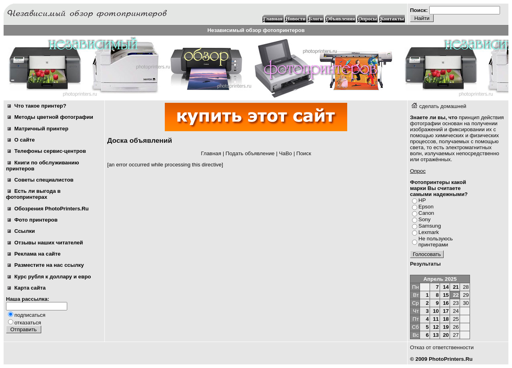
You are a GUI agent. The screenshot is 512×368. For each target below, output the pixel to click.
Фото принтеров (33, 220)
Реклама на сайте (34, 254)
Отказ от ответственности (442, 347)
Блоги (315, 19)
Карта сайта (27, 288)
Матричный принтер (38, 129)
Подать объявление (250, 153)
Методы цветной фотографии (50, 117)
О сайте (21, 140)
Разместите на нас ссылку (46, 265)
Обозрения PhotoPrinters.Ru (48, 209)
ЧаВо (285, 153)
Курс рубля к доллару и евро (49, 277)
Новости (295, 19)
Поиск (303, 153)
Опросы (367, 19)
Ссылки (21, 231)
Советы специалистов (41, 180)
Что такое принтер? (37, 106)
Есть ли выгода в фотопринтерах (33, 194)
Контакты (392, 19)
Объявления (340, 19)
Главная (273, 19)
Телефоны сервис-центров (47, 151)
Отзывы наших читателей (45, 243)
